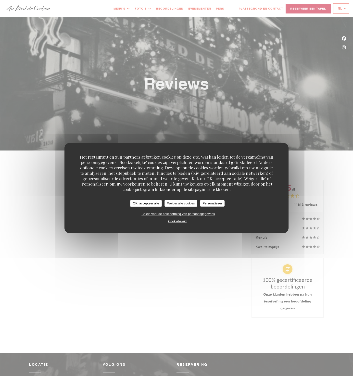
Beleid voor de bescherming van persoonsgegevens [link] (178, 213)
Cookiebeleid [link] (177, 221)
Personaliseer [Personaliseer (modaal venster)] (212, 203)
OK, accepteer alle (146, 203)
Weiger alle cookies (181, 203)
